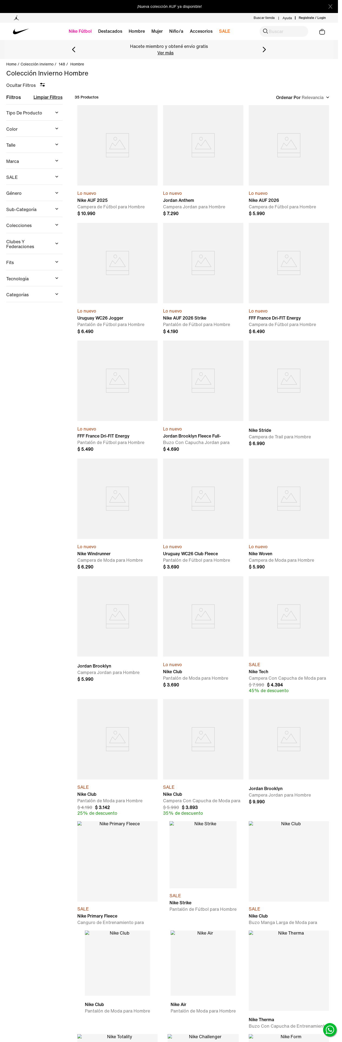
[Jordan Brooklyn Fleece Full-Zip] (203, 396)
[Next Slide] (264, 49)
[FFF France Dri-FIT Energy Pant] (117, 396)
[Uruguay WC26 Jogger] (117, 279)
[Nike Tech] (289, 635)
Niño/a (176, 31)
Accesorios (201, 31)
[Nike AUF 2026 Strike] (203, 279)
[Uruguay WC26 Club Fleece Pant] (203, 514)
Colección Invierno (37, 64)
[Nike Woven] (289, 514)
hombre (77, 64)
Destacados (110, 31)
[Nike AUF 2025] (117, 161)
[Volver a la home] (29, 31)
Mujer (157, 31)
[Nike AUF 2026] (289, 161)
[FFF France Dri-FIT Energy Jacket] (289, 279)
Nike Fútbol (80, 31)
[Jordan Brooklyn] (117, 635)
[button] (284, 31)
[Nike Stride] (289, 396)
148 (62, 64)
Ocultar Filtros (21, 85)
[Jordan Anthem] (203, 161)
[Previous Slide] (73, 49)
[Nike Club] (203, 635)
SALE (224, 31)
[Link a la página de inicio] (13, 64)
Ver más (165, 53)
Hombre (137, 31)
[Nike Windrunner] (117, 514)
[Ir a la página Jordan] (16, 18)
